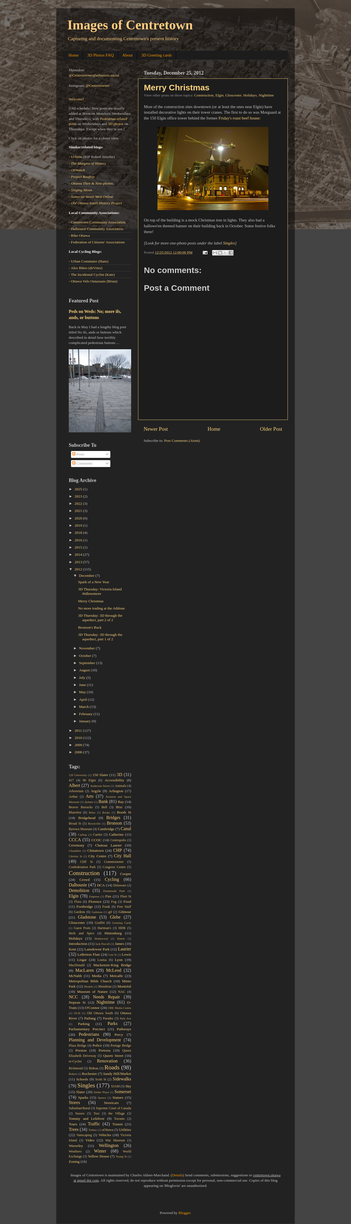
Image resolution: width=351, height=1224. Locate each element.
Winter (100, 1151)
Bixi (119, 807)
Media (96, 976)
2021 (79, 511)
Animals (120, 786)
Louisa (102, 960)
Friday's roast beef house (238, 118)
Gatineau (96, 912)
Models (88, 986)
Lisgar (82, 960)
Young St (121, 1156)
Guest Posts (82, 928)
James (119, 944)
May (83, 692)
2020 (79, 518)
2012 (79, 569)
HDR (122, 928)
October (85, 656)
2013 (79, 562)
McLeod (113, 970)
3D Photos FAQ (100, 55)
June (83, 685)
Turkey (92, 1129)
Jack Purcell (102, 943)
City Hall (122, 855)
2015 (79, 547)
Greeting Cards (121, 922)
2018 (79, 533)
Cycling (112, 879)
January (85, 721)
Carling (82, 834)
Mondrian (104, 986)
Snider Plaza (101, 1092)
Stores (74, 1102)
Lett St (112, 954)
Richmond (76, 1068)
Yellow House (98, 1156)
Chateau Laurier (108, 845)
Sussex (80, 1113)
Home (73, 55)
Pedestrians (89, 1034)
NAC (121, 992)
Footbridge (85, 906)
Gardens (79, 912)
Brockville (94, 823)
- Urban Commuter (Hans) (88, 261)
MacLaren (84, 970)
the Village (116, 1113)
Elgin (219, 95)
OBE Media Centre (119, 1007)
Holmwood (101, 938)
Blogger (184, 1213)
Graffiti (100, 923)
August (85, 670)
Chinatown (95, 850)
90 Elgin (89, 780)
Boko (92, 812)
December (87, 575)
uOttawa (107, 1130)
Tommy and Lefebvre (87, 1118)
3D (119, 774)
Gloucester (233, 95)
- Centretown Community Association (97, 222)
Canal (126, 828)
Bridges (113, 817)
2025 (79, 489)
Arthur (73, 797)
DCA (101, 885)
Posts (78, 454)
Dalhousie (78, 885)
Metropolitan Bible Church (90, 981)
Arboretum (76, 791)
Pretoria (105, 1050)
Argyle (96, 791)
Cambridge (106, 829)
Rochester (89, 1074)
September (87, 663)
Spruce (102, 1097)
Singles (229, 243)
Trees (73, 1129)
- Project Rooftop (82, 177)
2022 (79, 503)
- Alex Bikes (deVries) (85, 268)
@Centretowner (98, 85)
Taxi (96, 1113)
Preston (81, 1050)
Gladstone (87, 917)
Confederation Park (82, 867)
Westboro (75, 1151)
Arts (89, 796)
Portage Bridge (121, 1045)
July (82, 677)
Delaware (119, 885)
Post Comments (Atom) (182, 440)
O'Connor (92, 1008)
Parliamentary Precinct (87, 1029)
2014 (79, 554)
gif (110, 912)
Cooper (125, 874)
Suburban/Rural (79, 1108)
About (127, 55)
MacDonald (77, 965)
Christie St (75, 856)
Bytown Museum (80, 829)
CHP (117, 850)
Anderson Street (100, 785)
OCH (77, 1013)
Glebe (115, 917)
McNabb (75, 976)
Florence (94, 901)
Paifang (90, 1018)
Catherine (116, 834)
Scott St (100, 1079)
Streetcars (111, 1103)
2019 (79, 525)
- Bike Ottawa (79, 235)
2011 (79, 730)
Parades (108, 1018)
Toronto (119, 1119)
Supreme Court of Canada (113, 1108)
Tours (73, 1124)
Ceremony (76, 845)
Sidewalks (122, 1079)
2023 (79, 496)
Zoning (74, 1161)
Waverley (76, 1146)
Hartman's (104, 928)
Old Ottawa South (100, 1013)
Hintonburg (113, 933)
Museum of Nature (92, 992)
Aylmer (88, 802)
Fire (108, 896)
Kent (72, 949)
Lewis (126, 954)
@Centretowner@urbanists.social (94, 75)
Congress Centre (114, 867)
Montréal (124, 986)
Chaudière (75, 850)
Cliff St (86, 862)
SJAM (115, 1086)
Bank (103, 801)
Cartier (97, 835)
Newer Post (156, 429)
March (84, 707)
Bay (121, 802)
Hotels (121, 938)
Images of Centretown (130, 24)
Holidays (250, 95)
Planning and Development (95, 1039)
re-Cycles (75, 1061)
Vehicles (104, 1135)
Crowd (85, 880)
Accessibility (114, 780)
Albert (74, 785)
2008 (79, 752)
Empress (94, 896)
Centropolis (118, 840)
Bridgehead (86, 818)
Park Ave (125, 1018)
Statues (118, 1097)
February (86, 714)
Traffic (94, 1123)
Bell (104, 807)
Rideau (93, 1068)
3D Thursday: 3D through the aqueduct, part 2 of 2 (100, 617)
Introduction (78, 944)
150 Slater (100, 775)
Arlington (116, 791)
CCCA (75, 839)
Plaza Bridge (77, 1045)
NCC (73, 996)
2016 (79, 540)
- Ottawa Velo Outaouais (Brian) (93, 281)
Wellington (109, 1145)
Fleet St (125, 896)
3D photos (115, 124)
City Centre (97, 856)
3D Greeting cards (156, 55)
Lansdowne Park (97, 949)
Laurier (124, 949)
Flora (78, 902)
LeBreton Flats (89, 954)
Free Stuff (124, 907)
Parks (113, 1023)
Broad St (75, 823)
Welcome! (76, 99)
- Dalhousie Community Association (96, 229)
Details (177, 1175)
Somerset (123, 1091)
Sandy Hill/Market (117, 1074)
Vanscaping (84, 1135)
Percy (119, 1034)
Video (89, 1140)
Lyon (119, 960)
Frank (106, 907)
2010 (79, 738)
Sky (128, 1086)
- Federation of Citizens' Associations (97, 242)
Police (97, 1045)
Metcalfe (116, 976)
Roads (112, 1067)
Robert (73, 1073)
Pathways (124, 1029)
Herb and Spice (81, 933)
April (83, 699)
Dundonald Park (114, 890)
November (87, 648)
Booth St (124, 812)
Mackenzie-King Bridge (112, 965)
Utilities (125, 1130)
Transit (117, 1124)
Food (127, 901)
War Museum (115, 1140)
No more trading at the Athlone (101, 608)
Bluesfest (75, 812)
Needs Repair (106, 996)
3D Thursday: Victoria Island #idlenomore (100, 591)
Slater (80, 1092)
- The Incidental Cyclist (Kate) (92, 274)
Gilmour (124, 912)
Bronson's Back (90, 627)
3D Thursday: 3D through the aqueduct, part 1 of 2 (100, 637)
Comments (82, 463)
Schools (82, 1079)
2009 (79, 745)
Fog (113, 902)
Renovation (107, 1061)
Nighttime (266, 95)
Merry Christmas (177, 87)
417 (71, 780)
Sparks (83, 1097)
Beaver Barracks (81, 807)
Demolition (79, 890)
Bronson (114, 823)
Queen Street (113, 1056)
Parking (84, 1024)
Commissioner (114, 862)
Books (106, 812)
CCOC (96, 840)
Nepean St (77, 1002)
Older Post (271, 429)
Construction (203, 95)
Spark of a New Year (93, 582)
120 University (78, 775)
